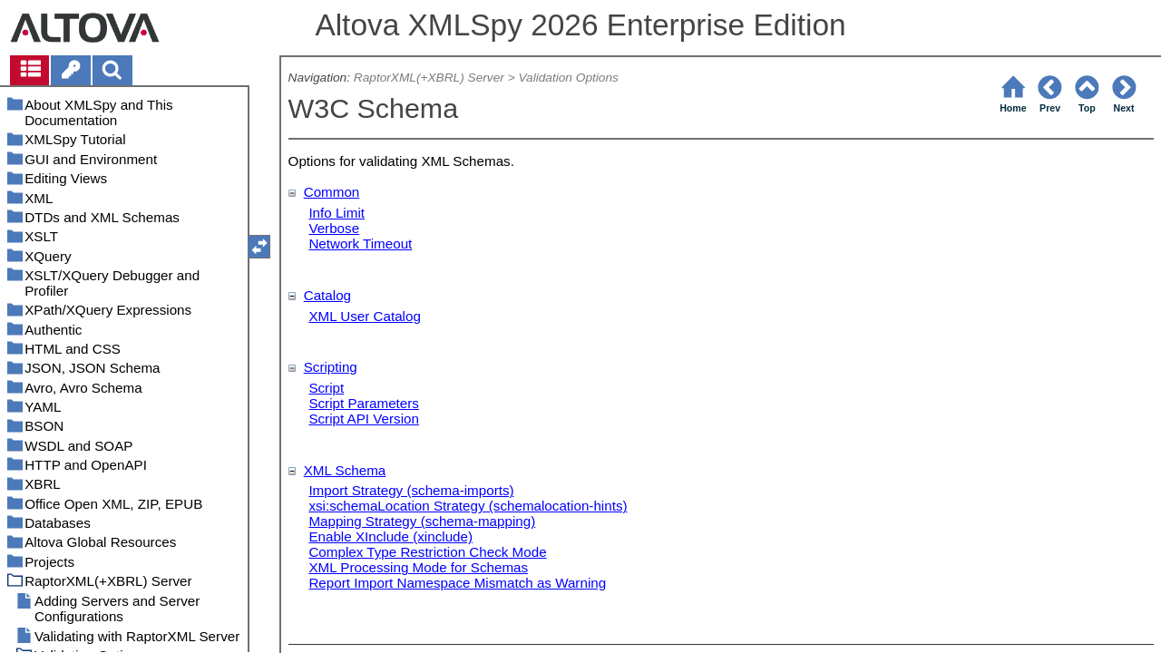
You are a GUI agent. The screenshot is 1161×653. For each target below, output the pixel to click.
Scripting (330, 367)
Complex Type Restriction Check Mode (427, 552)
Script (326, 387)
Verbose (333, 228)
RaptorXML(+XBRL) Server (429, 77)
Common (332, 192)
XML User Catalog (364, 316)
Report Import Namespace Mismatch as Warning (457, 582)
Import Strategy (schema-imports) (410, 490)
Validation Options (568, 77)
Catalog (327, 295)
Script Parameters (363, 403)
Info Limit (336, 212)
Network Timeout (360, 243)
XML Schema (345, 470)
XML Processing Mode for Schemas (418, 567)
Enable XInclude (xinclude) (390, 536)
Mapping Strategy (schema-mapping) (421, 521)
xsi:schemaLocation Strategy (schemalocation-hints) (467, 505)
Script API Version (363, 418)
